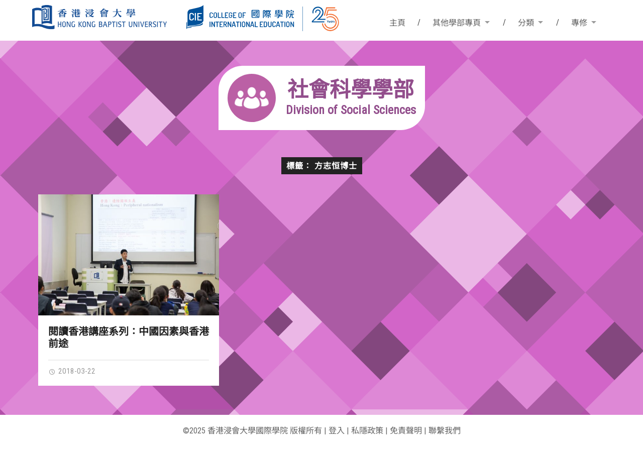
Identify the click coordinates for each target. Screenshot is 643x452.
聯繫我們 (444, 430)
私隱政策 (367, 430)
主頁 (397, 23)
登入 (337, 430)
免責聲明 (406, 430)
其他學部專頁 (457, 23)
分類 (526, 23)
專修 (579, 23)
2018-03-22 (71, 371)
